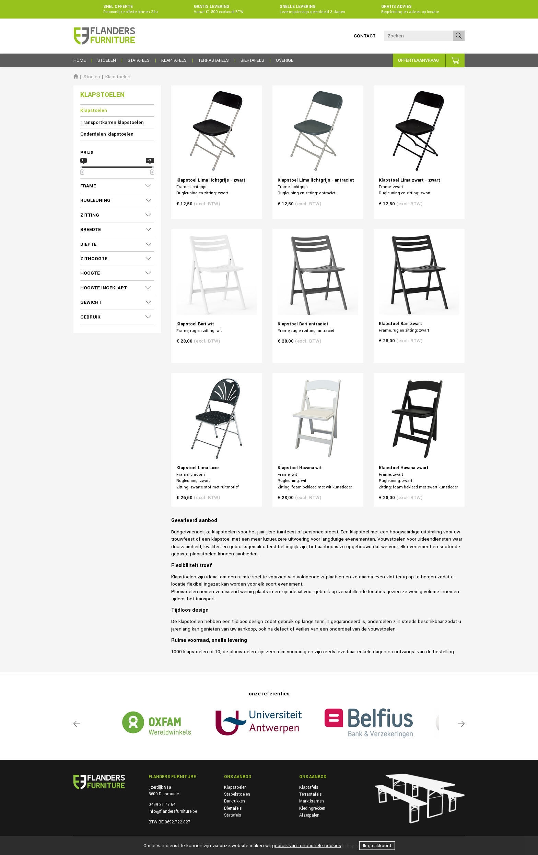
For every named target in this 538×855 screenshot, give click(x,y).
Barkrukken (234, 801)
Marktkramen (311, 801)
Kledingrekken (312, 808)
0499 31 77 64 (162, 804)
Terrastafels (310, 794)
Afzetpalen (309, 815)
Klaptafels (308, 787)
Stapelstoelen (237, 794)
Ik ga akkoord (377, 845)
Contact (365, 36)
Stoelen (91, 76)
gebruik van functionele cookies (306, 845)
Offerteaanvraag (418, 60)
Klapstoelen (117, 76)
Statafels (232, 815)
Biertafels (233, 808)
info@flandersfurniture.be (173, 811)
